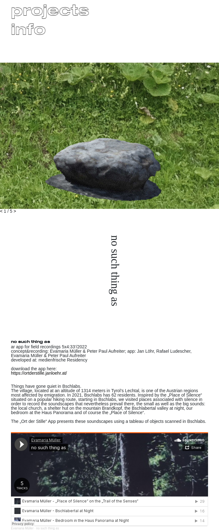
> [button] (14, 211)
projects (50, 9)
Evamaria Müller (22, 528)
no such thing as (47, 528)
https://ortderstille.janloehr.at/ (39, 373)
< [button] (1, 211)
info (28, 28)
